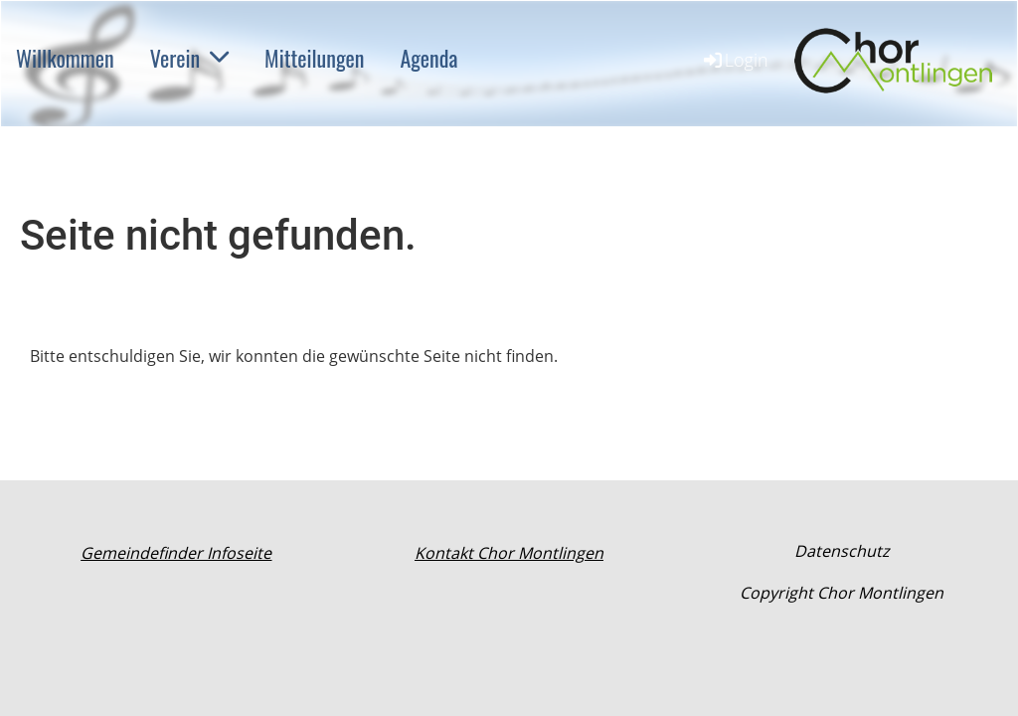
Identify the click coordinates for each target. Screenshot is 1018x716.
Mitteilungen (314, 58)
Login (734, 60)
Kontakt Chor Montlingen (509, 553)
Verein (189, 58)
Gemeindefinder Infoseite (176, 553)
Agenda (428, 58)
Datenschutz (841, 551)
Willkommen (65, 58)
